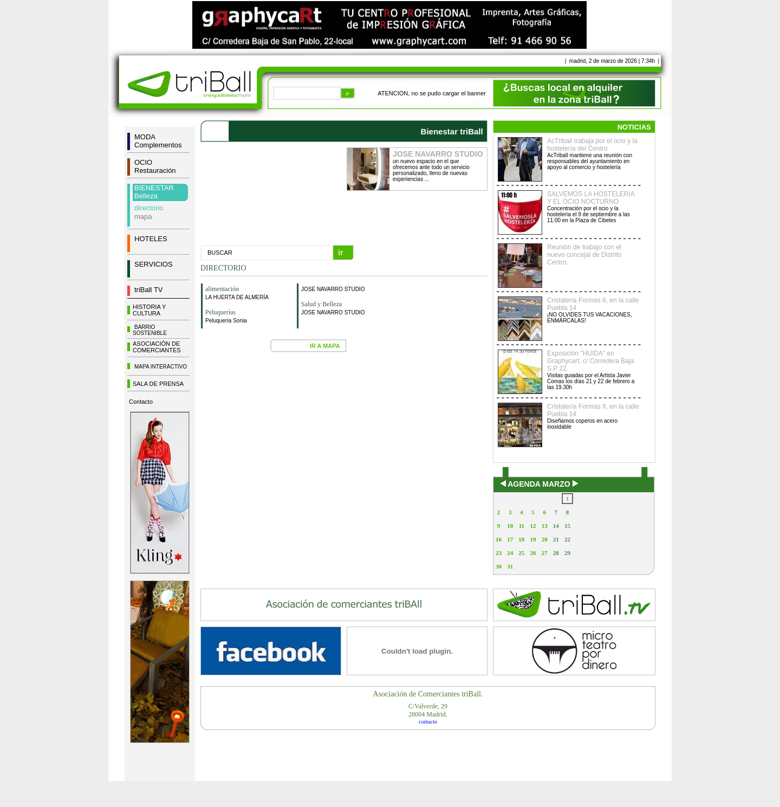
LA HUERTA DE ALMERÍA (237, 297)
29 (567, 553)
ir (340, 252)
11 (521, 525)
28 (556, 553)
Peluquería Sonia (226, 321)
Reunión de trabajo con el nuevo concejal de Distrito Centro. (584, 254)
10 (510, 525)
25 (521, 553)
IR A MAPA (325, 346)
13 (545, 525)
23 (499, 553)
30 (499, 566)
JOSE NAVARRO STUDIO (333, 289)
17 (510, 539)
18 (521, 539)
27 (545, 553)
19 (533, 539)
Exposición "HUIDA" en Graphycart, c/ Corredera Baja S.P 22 (590, 361)
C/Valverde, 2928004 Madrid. (427, 710)
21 (556, 539)
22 (567, 539)
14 (556, 525)
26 (533, 553)
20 (545, 539)
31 (510, 566)
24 (510, 553)
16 (499, 539)
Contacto (141, 401)
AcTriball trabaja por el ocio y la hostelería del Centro (592, 144)
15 (567, 525)
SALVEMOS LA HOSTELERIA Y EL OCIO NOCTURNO (590, 197)
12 (533, 525)
